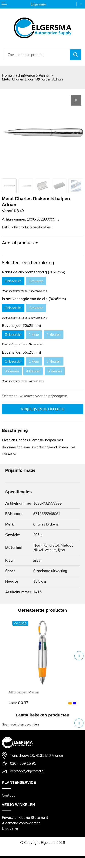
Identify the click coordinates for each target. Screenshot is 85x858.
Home (7, 75)
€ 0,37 (18, 702)
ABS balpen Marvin (23, 692)
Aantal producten (20, 242)
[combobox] (37, 54)
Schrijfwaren (25, 75)
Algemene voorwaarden (21, 823)
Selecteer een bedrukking (28, 262)
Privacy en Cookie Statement (25, 817)
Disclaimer (10, 828)
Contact (8, 795)
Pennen (44, 75)
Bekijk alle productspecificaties (27, 227)
